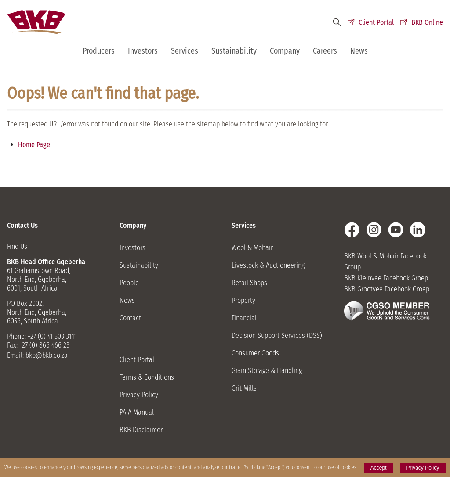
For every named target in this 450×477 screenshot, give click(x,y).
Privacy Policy (139, 395)
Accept (378, 468)
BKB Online (427, 22)
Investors (143, 51)
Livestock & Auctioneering (268, 265)
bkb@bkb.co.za (46, 355)
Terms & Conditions (147, 377)
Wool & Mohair (252, 248)
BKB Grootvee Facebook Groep (386, 289)
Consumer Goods (255, 353)
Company (285, 51)
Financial (244, 318)
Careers (325, 51)
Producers (99, 51)
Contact (130, 318)
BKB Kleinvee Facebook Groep (386, 278)
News (359, 51)
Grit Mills (244, 388)
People (129, 283)
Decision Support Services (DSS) (277, 335)
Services (184, 51)
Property (243, 300)
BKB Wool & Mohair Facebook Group (385, 261)
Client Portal (376, 22)
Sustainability (234, 51)
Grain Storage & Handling (267, 370)
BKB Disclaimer (141, 430)
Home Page (34, 144)
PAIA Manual (137, 412)
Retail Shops (249, 283)
